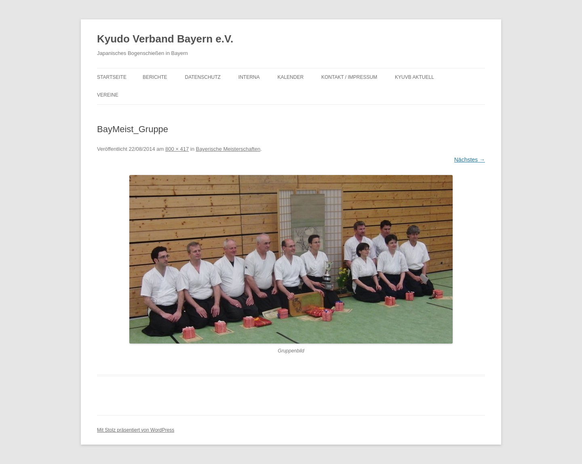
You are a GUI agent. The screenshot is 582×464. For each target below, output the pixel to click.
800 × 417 (177, 149)
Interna (249, 77)
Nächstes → (469, 159)
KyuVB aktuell (414, 77)
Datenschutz (202, 77)
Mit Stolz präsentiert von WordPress (135, 430)
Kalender (290, 77)
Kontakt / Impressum (349, 77)
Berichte (155, 77)
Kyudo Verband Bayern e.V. (165, 39)
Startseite (112, 77)
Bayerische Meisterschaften (228, 149)
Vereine (107, 95)
